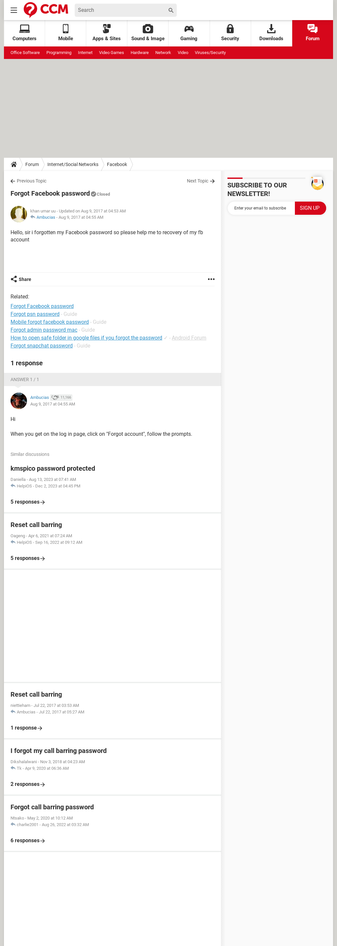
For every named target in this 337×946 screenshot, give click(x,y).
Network (163, 52)
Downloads (271, 33)
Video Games (111, 52)
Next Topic (197, 180)
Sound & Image (148, 33)
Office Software (25, 52)
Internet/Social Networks (72, 164)
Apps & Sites (106, 33)
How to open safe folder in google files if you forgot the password (86, 338)
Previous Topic (31, 180)
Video (183, 52)
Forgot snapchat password (42, 346)
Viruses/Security (210, 52)
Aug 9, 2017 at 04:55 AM (81, 217)
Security (230, 33)
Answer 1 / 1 (25, 379)
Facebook (117, 164)
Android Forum (189, 338)
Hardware (140, 52)
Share (25, 279)
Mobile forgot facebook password (50, 322)
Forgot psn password (35, 314)
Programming (58, 52)
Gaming (188, 33)
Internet (85, 52)
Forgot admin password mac (44, 330)
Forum (313, 33)
